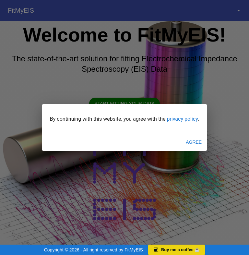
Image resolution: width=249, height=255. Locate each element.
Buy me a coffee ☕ (176, 250)
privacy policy (182, 119)
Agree (193, 142)
